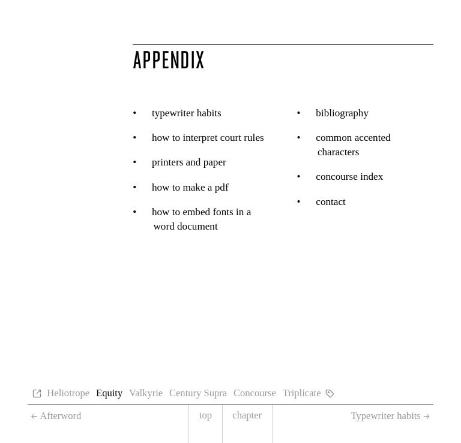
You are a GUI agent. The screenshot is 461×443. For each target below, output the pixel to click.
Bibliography (342, 113)
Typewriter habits (186, 113)
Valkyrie (146, 393)
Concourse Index (349, 176)
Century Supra (198, 393)
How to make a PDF (190, 187)
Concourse (255, 393)
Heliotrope (68, 393)
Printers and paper (189, 162)
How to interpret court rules (208, 137)
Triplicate (302, 393)
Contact (331, 201)
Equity (109, 393)
